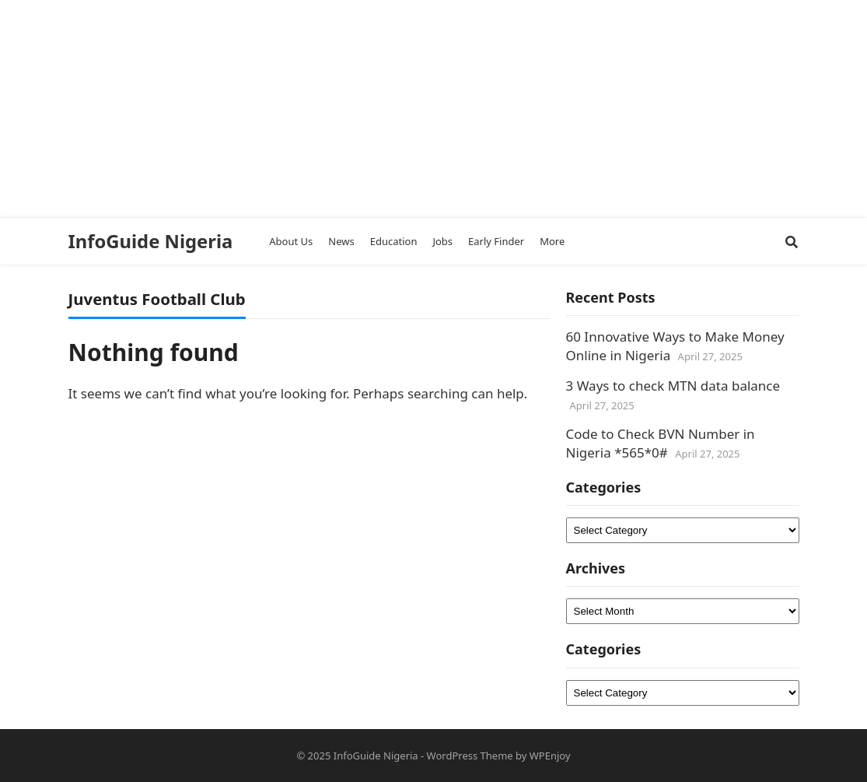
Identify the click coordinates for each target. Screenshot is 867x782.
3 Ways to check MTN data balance (673, 386)
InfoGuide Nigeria (150, 241)
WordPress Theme (470, 756)
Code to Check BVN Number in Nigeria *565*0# (660, 443)
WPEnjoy (550, 756)
